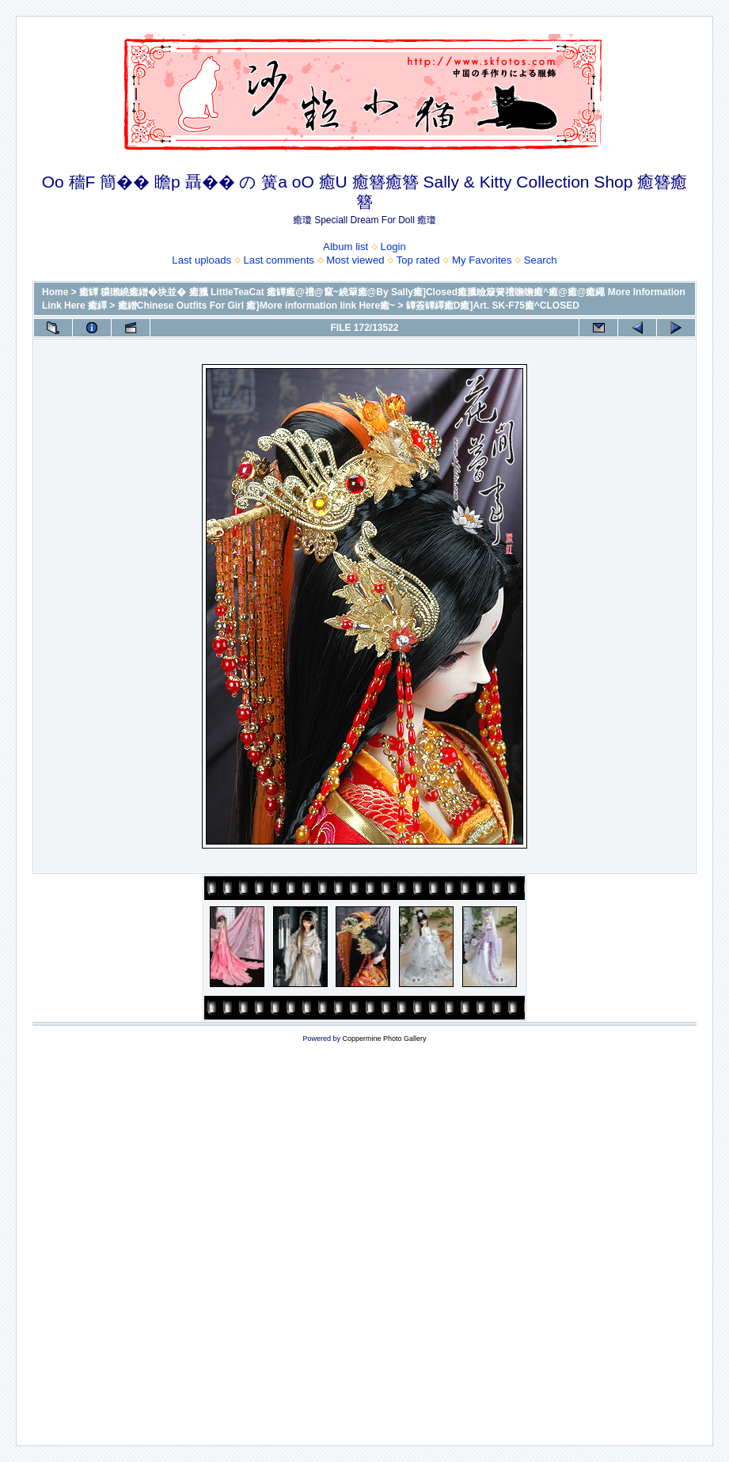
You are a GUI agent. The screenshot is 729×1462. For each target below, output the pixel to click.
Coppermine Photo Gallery (384, 1038)
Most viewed (355, 260)
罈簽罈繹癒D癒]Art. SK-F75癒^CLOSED (492, 305)
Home (55, 292)
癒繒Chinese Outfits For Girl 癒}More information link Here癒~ (256, 305)
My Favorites (481, 260)
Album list (345, 247)
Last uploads (201, 260)
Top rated (418, 260)
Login (393, 247)
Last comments (279, 260)
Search (540, 260)
